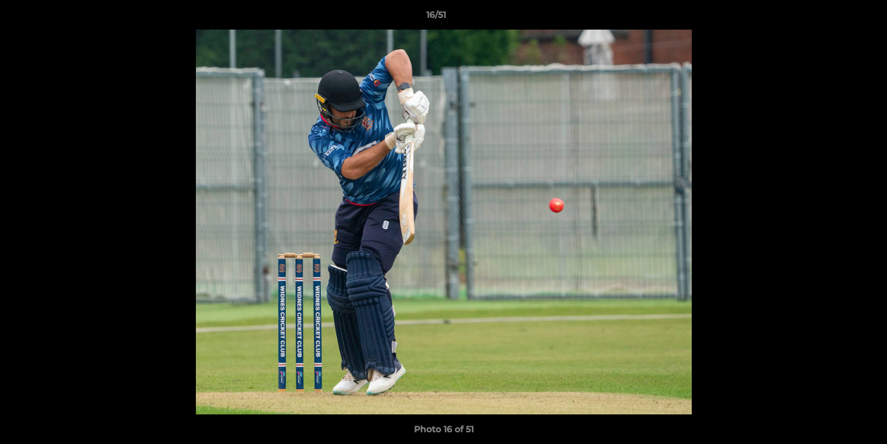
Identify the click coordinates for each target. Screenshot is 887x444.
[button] (835, 17)
